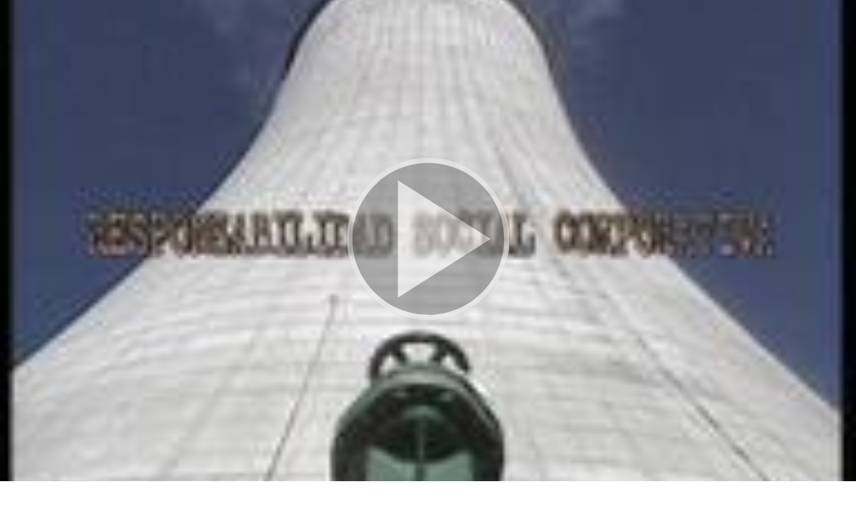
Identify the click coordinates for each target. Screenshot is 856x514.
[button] (428, 240)
